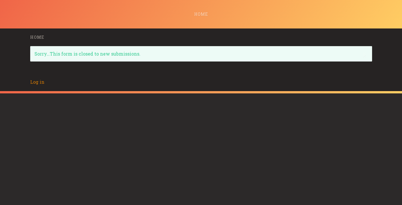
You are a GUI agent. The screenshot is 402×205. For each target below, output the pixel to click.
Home (201, 14)
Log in (37, 82)
